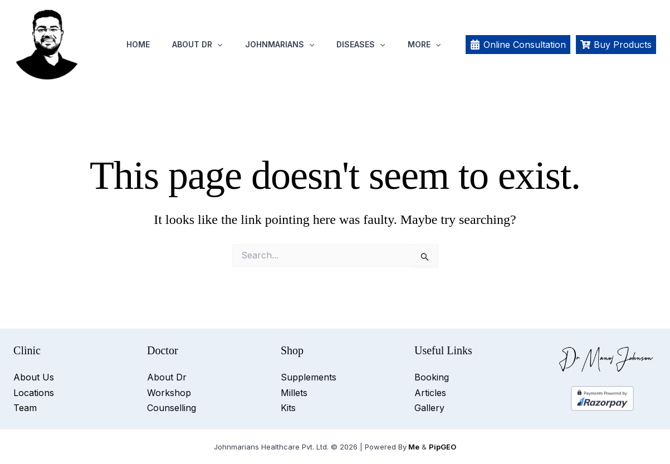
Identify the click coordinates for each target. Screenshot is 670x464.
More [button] (424, 45)
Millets (294, 392)
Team (25, 407)
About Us (33, 377)
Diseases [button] (360, 45)
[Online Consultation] (518, 44)
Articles (430, 392)
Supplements (308, 377)
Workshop (169, 392)
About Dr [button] (197, 45)
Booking (431, 377)
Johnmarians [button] (279, 45)
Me (413, 446)
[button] (217, 45)
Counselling (171, 407)
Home (138, 44)
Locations (33, 392)
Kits (288, 407)
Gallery (429, 407)
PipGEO (442, 446)
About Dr (167, 377)
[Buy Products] (616, 44)
